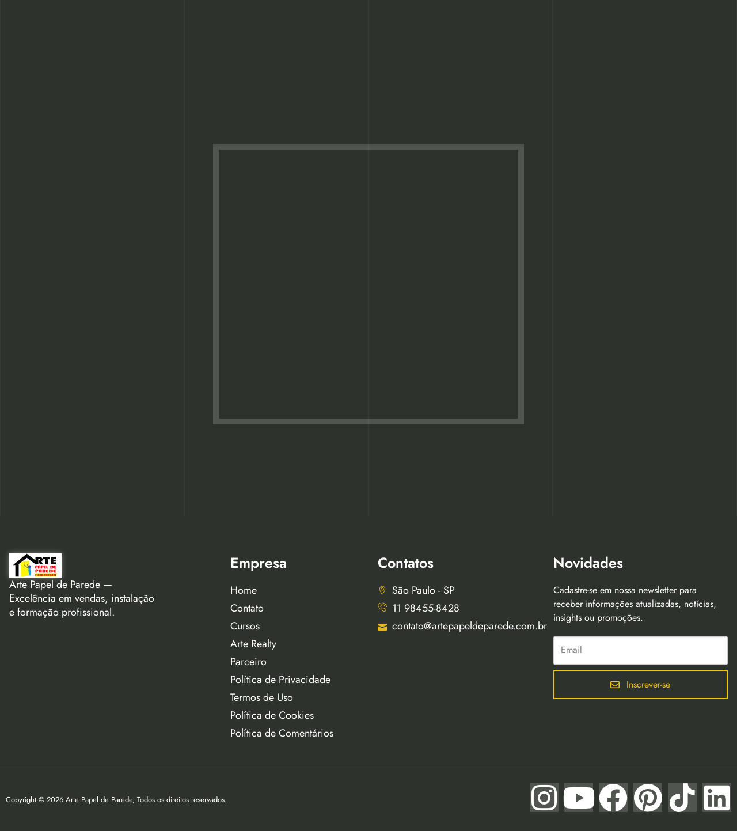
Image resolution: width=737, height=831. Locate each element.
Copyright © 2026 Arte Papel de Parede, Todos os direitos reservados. (116, 799)
